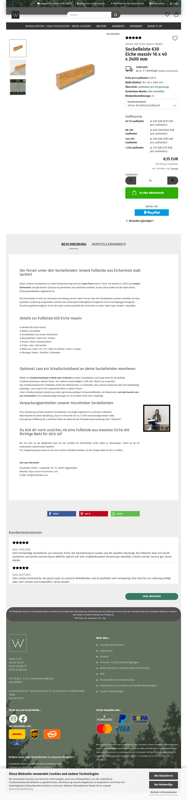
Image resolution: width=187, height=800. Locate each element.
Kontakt (104, 663)
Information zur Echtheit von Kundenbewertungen (128, 692)
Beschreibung (73, 251)
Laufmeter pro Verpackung (153, 94)
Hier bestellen (156, 98)
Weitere (101, 26)
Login (174, 3)
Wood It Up (155, 26)
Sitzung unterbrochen (112, 652)
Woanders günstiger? (141, 228)
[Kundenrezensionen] (133, 46)
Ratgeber (136, 26)
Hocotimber (113, 41)
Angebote (118, 26)
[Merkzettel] (167, 14)
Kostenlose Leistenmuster (91, 3)
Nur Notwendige (163, 784)
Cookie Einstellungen (112, 698)
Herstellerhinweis (109, 251)
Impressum (106, 658)
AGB (102, 681)
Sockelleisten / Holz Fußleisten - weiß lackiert (58, 26)
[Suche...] (115, 15)
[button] (176, 14)
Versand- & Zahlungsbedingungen (119, 669)
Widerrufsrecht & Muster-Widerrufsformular (125, 675)
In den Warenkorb (147, 200)
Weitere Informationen (164, 792)
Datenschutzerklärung (21, 789)
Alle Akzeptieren (163, 775)
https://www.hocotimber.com (43, 479)
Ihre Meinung (152, 603)
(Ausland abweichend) (168, 78)
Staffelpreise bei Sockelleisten (127, 3)
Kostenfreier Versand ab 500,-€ (54, 3)
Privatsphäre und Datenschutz (117, 687)
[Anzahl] (151, 188)
